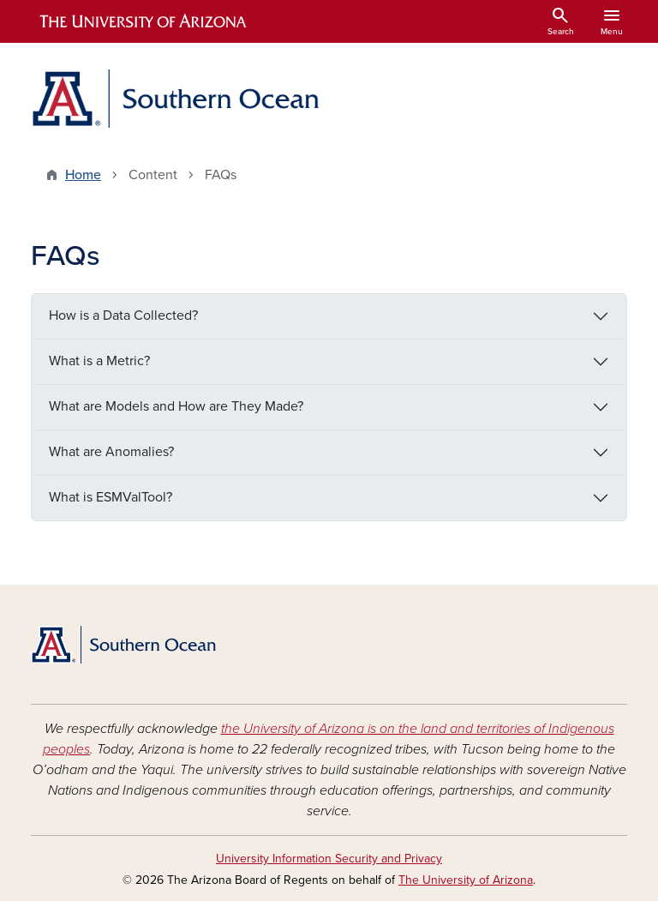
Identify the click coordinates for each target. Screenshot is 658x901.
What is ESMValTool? (110, 497)
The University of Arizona (465, 880)
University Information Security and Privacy (329, 858)
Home (83, 174)
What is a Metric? (99, 360)
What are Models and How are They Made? (176, 406)
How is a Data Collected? (123, 315)
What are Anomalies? (111, 451)
